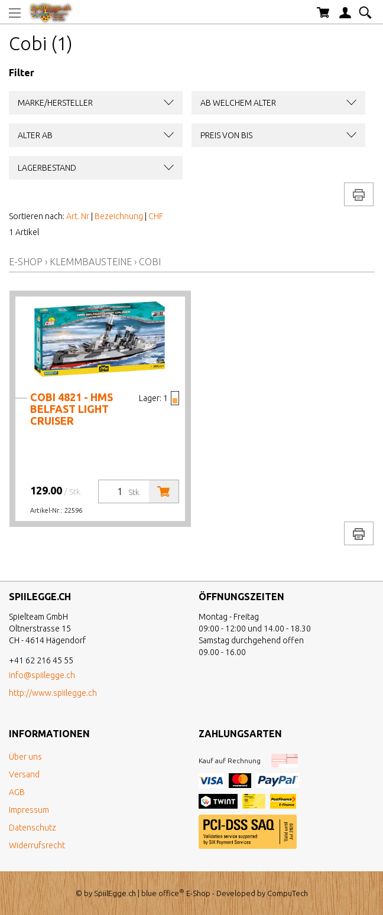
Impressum (29, 810)
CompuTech (287, 893)
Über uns (25, 756)
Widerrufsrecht (37, 845)
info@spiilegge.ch (42, 675)
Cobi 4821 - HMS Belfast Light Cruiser (71, 408)
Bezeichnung (119, 216)
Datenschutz (32, 827)
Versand (24, 774)
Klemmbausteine (91, 261)
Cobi (150, 261)
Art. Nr (77, 216)
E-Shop (26, 261)
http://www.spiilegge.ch (53, 693)
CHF (155, 216)
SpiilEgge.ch (115, 893)
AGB (17, 792)
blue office (162, 893)
